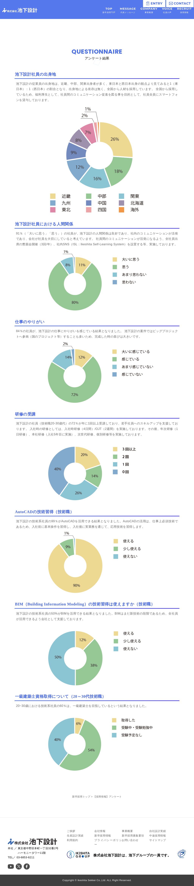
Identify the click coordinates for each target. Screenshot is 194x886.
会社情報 (99, 831)
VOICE (167, 10)
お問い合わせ (130, 840)
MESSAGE (128, 10)
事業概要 (127, 831)
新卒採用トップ (81, 796)
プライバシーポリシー (108, 842)
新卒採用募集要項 (133, 835)
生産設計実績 (75, 835)
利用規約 (72, 840)
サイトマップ (157, 840)
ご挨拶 (71, 831)
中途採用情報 (157, 835)
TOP (108, 10)
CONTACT (180, 3)
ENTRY (154, 3)
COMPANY (149, 10)
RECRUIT (184, 10)
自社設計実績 (157, 831)
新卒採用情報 (102, 835)
